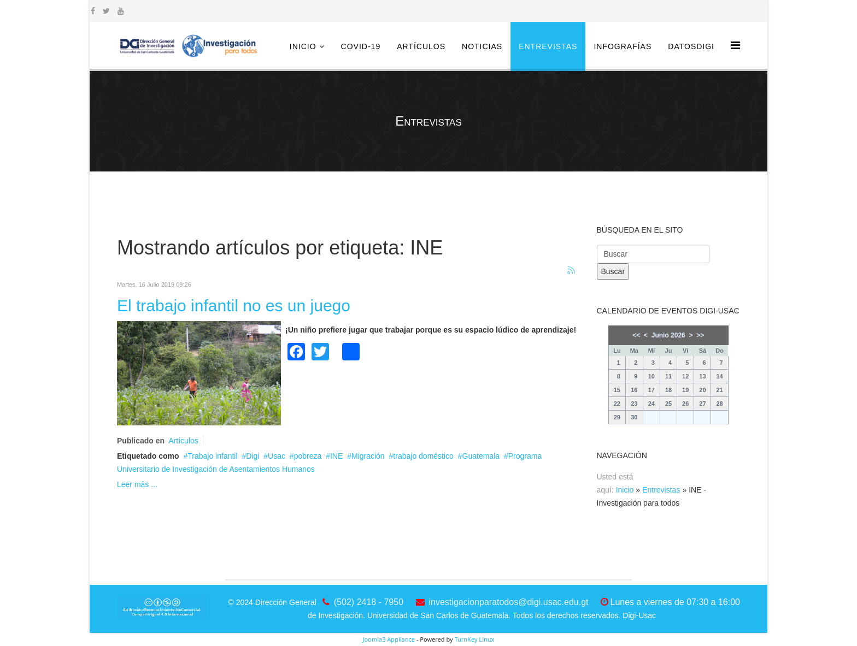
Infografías (622, 46)
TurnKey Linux (474, 639)
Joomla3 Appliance (389, 639)
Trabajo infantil (212, 456)
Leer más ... (137, 484)
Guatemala (481, 456)
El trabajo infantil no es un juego (233, 306)
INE (336, 456)
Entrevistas (548, 46)
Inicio (303, 46)
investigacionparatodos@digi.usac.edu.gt (509, 602)
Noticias (482, 46)
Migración (368, 456)
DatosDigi (691, 46)
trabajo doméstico (423, 456)
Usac (276, 456)
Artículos (421, 46)
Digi (252, 456)
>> (700, 335)
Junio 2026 (668, 335)
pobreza (308, 456)
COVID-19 (361, 46)
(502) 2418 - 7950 (368, 602)
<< (636, 335)
